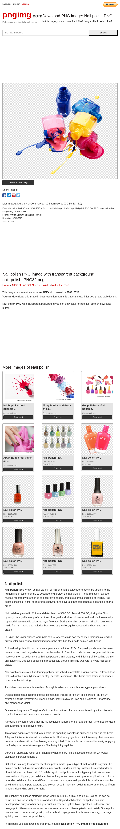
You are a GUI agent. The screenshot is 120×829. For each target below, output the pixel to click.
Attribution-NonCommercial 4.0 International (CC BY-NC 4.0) (47, 203)
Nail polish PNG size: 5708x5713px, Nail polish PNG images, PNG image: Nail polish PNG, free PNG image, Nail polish (63, 208)
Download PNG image (18, 182)
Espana (25, 4)
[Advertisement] (60, 60)
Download (18, 417)
